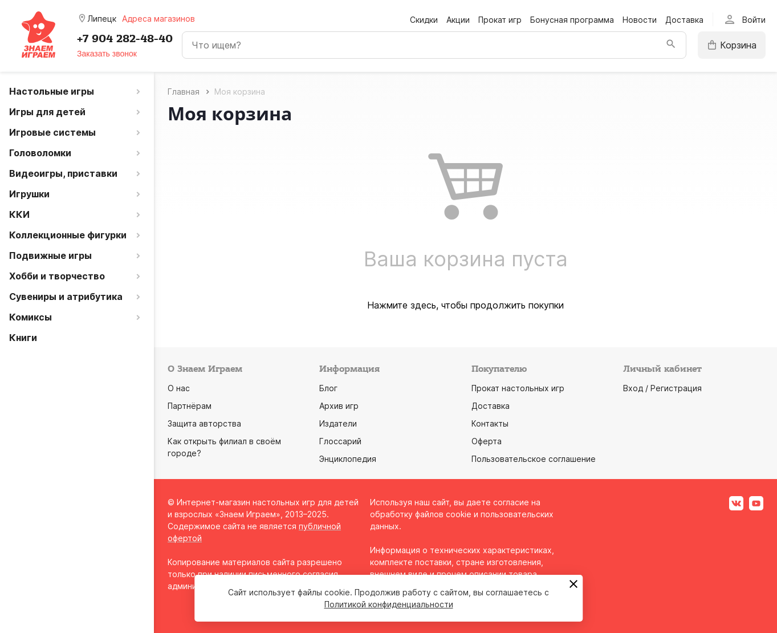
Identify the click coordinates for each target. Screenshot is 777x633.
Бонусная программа (572, 20)
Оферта (486, 441)
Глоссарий (340, 441)
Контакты (489, 423)
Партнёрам (189, 406)
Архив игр (339, 406)
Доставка (684, 20)
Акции (458, 20)
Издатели (338, 423)
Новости (640, 20)
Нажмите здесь (401, 305)
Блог (328, 388)
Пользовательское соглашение (533, 459)
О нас (179, 388)
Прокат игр (500, 20)
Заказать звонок (107, 53)
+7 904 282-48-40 (125, 38)
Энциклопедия (347, 459)
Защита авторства (204, 423)
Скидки (424, 20)
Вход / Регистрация (662, 388)
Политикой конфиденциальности (388, 604)
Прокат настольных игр (517, 388)
